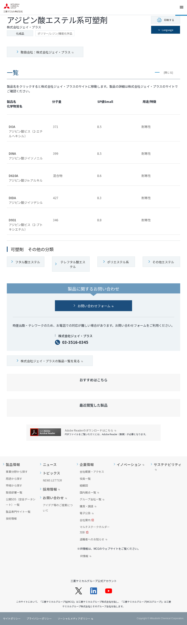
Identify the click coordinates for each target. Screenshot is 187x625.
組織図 (84, 485)
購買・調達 (88, 506)
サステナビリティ (168, 464)
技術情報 (11, 518)
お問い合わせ (53, 497)
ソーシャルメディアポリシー (74, 618)
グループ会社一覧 (92, 499)
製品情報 (13, 464)
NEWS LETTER (52, 480)
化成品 (20, 33)
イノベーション (129, 464)
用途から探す (14, 479)
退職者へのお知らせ (93, 539)
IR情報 (85, 556)
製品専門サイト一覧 (18, 512)
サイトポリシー (12, 618)
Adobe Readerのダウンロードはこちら (90, 430)
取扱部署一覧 (14, 492)
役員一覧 (85, 479)
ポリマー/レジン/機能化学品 (55, 33)
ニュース (50, 464)
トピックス (51, 473)
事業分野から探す (17, 472)
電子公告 (87, 513)
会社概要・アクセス (92, 472)
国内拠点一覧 (89, 492)
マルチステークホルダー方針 (95, 530)
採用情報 (50, 489)
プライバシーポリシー (39, 618)
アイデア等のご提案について (58, 507)
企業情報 (87, 464)
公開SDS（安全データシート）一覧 (20, 502)
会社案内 (87, 520)
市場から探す (14, 485)
